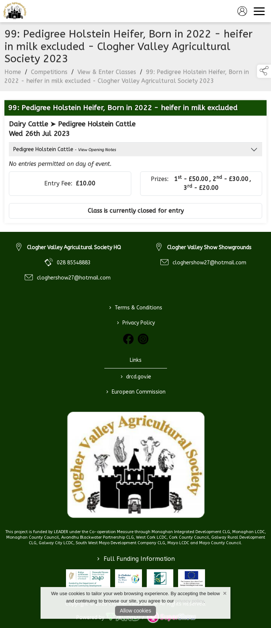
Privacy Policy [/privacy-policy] (135, 323)
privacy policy (189, 601)
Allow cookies (135, 611)
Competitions (49, 74)
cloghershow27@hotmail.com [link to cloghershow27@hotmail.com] (74, 278)
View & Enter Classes (106, 74)
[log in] (242, 11)
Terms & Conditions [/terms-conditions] (135, 308)
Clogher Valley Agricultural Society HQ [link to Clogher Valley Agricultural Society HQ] (74, 247)
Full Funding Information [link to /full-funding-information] (136, 558)
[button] (264, 71)
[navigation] (259, 11)
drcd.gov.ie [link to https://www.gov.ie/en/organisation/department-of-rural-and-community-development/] (135, 377)
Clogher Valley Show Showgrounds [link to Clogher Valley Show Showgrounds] (209, 247)
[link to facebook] (128, 338)
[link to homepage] (15, 11)
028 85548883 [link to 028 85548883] (74, 263)
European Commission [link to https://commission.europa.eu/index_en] (135, 392)
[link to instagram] (143, 338)
